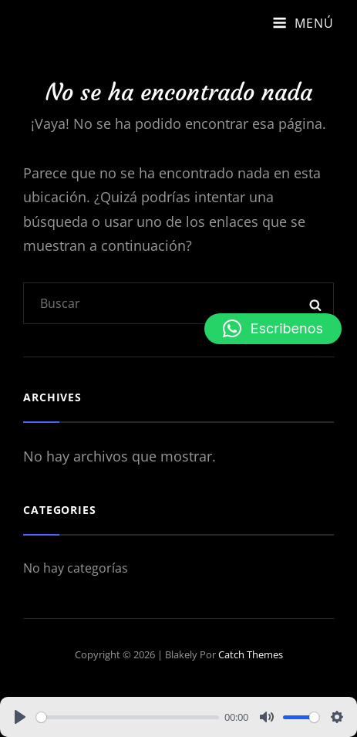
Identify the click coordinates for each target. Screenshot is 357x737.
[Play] (20, 717)
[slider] (127, 717)
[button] (273, 328)
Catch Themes (250, 654)
